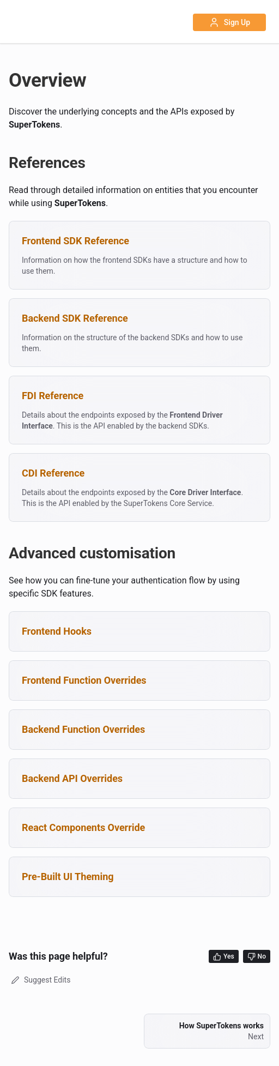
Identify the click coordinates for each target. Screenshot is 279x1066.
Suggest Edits (39, 979)
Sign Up (229, 22)
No (256, 957)
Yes (223, 957)
